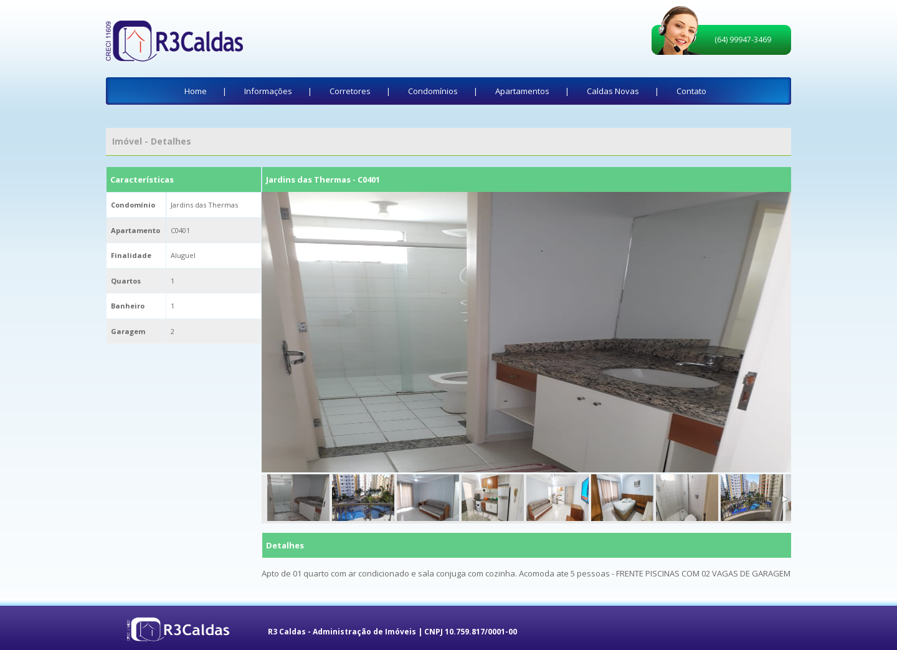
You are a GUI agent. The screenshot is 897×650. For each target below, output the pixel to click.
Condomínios (433, 91)
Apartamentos (522, 91)
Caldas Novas (613, 91)
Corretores (350, 91)
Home (195, 91)
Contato (691, 91)
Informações (268, 91)
